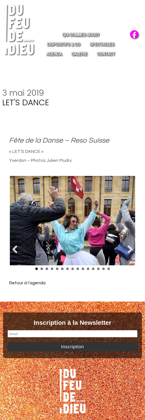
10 (83, 269)
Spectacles (102, 44)
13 (98, 269)
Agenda (54, 54)
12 (93, 269)
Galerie (79, 54)
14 (103, 269)
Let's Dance (25, 102)
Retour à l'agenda (27, 283)
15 (108, 269)
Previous (16, 249)
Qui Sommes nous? (80, 35)
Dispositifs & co (63, 44)
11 (88, 269)
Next (128, 249)
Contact (106, 54)
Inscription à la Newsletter (72, 322)
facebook (134, 34)
